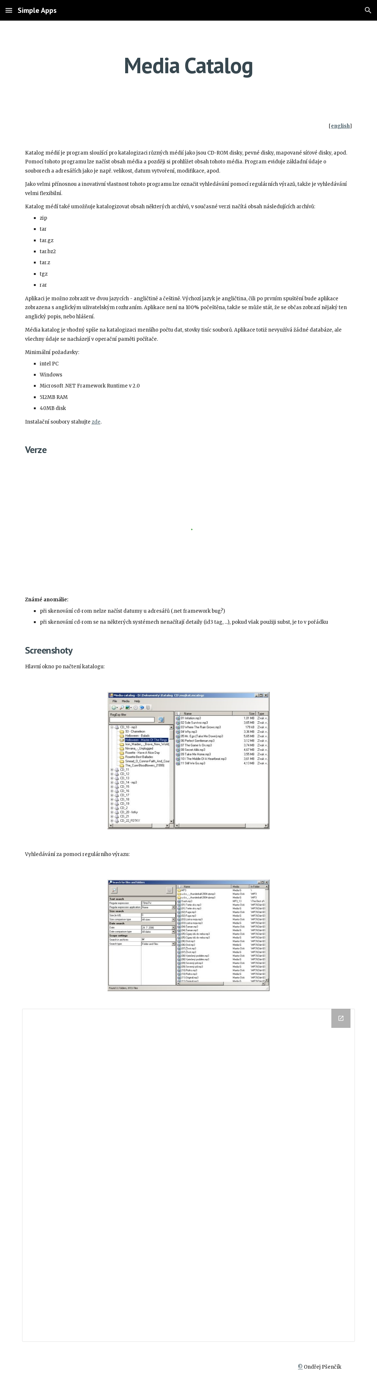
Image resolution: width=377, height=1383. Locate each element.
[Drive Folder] (188, 1175)
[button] (9, 10)
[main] (188, 65)
